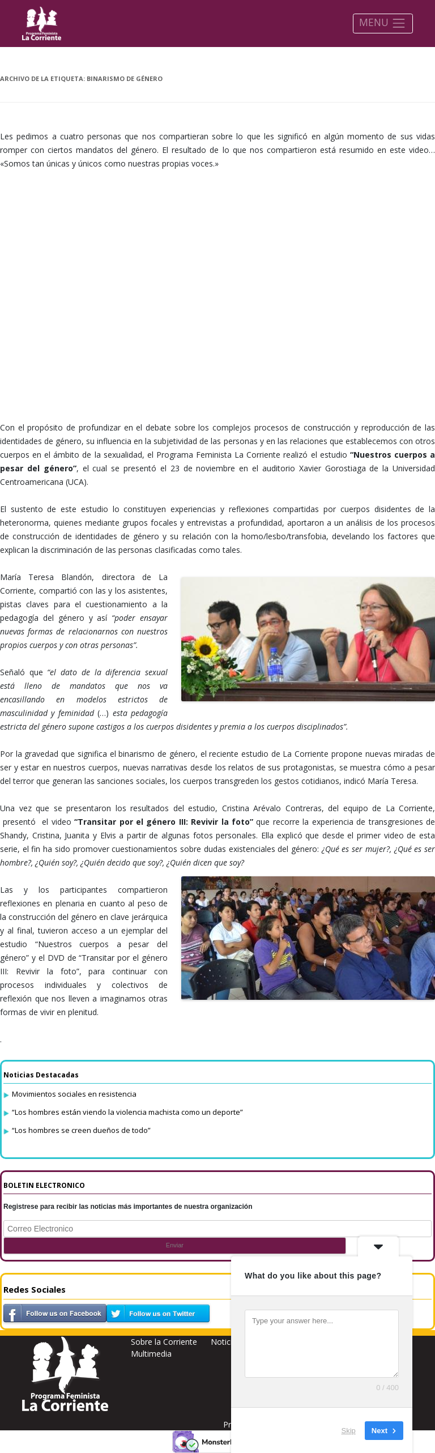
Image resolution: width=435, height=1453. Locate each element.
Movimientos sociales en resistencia (74, 1093)
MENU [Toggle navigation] (382, 23)
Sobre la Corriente (164, 1341)
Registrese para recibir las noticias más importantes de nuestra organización (128, 1207)
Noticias (226, 1341)
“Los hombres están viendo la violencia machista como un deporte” (127, 1112)
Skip (349, 1430)
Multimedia (151, 1353)
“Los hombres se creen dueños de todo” (81, 1130)
